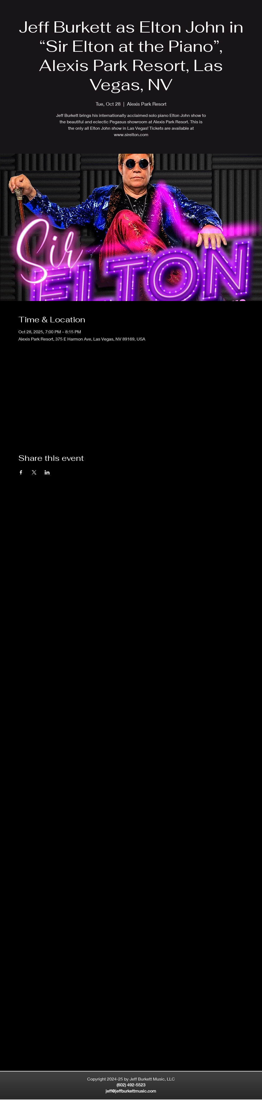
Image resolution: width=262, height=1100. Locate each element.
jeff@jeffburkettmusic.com (131, 1090)
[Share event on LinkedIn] (47, 472)
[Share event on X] (34, 472)
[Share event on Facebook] (21, 472)
